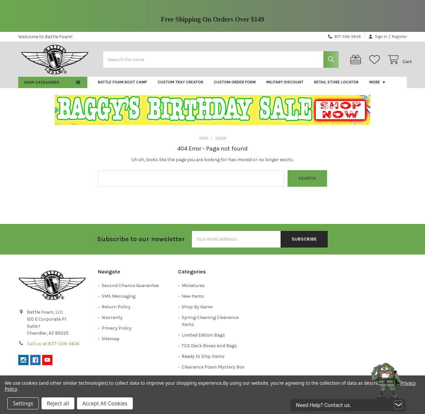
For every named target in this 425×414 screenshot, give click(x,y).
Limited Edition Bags (203, 339)
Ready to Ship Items (203, 360)
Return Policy (116, 310)
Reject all (58, 403)
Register (399, 36)
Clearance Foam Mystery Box (213, 370)
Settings (23, 403)
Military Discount (284, 85)
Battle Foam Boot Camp (122, 85)
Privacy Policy (116, 332)
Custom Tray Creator (180, 85)
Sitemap (111, 342)
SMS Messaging (118, 300)
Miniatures (193, 289)
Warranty (112, 321)
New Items (193, 300)
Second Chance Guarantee (130, 289)
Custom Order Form (235, 85)
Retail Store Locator (336, 85)
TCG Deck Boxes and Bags (209, 349)
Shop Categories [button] (41, 86)
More (377, 85)
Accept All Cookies (105, 403)
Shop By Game (197, 310)
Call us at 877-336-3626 (53, 347)
